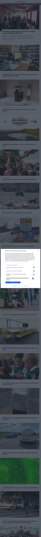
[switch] (33, 267)
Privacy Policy (26, 286)
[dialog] (20, 268)
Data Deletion (14, 286)
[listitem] (20, 265)
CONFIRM (13, 282)
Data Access (20, 286)
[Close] (38, 251)
